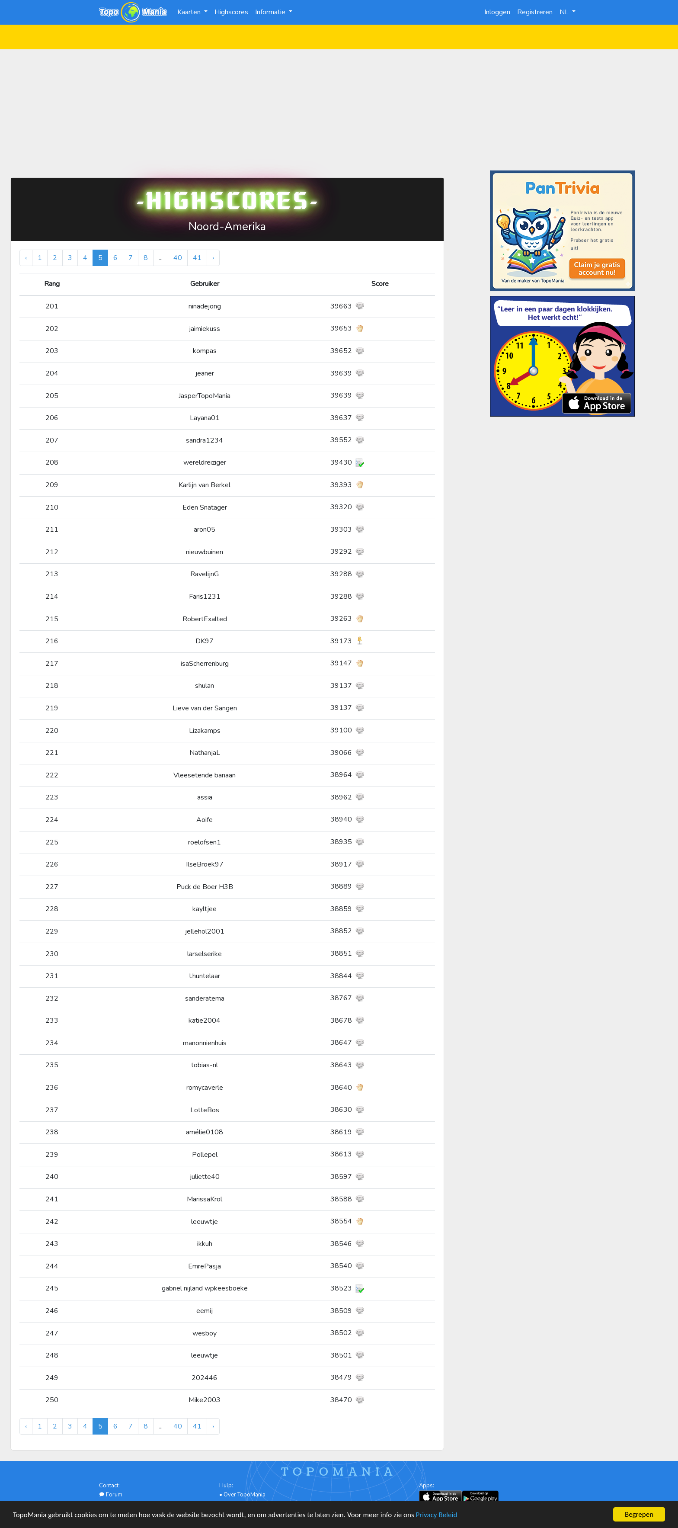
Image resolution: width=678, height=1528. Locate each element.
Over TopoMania (244, 1495)
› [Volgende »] (213, 258)
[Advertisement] (339, 109)
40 (177, 258)
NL (565, 12)
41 (197, 258)
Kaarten (189, 12)
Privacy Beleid (436, 1515)
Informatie (271, 12)
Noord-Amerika (227, 226)
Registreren (535, 12)
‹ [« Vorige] (26, 258)
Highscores (231, 12)
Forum (110, 1495)
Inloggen (497, 12)
